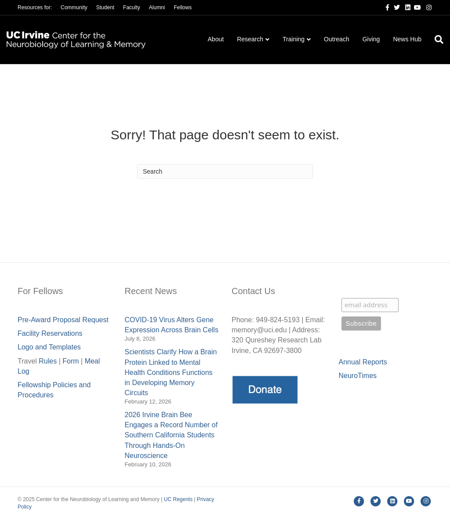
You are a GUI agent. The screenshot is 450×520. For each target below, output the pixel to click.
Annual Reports (363, 362)
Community (74, 7)
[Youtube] (415, 7)
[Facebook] (384, 7)
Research (250, 39)
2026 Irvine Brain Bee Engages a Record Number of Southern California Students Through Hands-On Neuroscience (171, 435)
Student (105, 7)
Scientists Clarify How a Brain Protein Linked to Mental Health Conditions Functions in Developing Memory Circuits (171, 372)
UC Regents (178, 499)
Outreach (336, 39)
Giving (371, 39)
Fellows (183, 7)
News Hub (407, 39)
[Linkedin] (405, 7)
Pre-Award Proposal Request (63, 320)
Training (294, 39)
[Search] (435, 39)
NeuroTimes (358, 375)
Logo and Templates (49, 347)
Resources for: (35, 7)
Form (70, 361)
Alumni (157, 7)
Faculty (131, 7)
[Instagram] (426, 7)
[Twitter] (394, 7)
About (216, 39)
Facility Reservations (50, 333)
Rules (48, 361)
